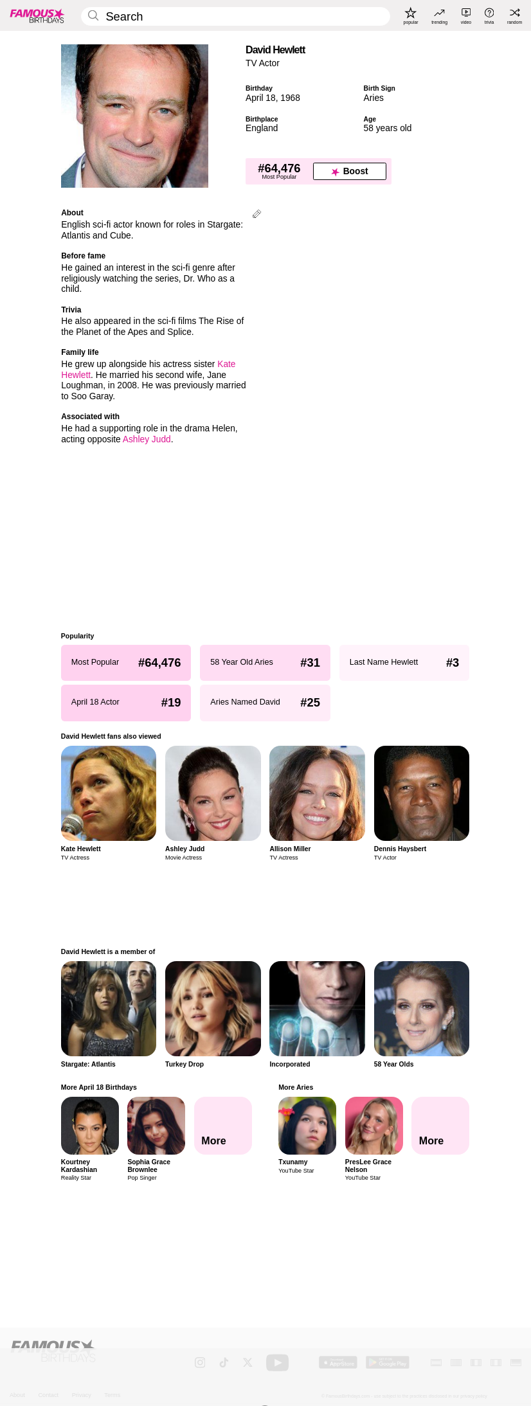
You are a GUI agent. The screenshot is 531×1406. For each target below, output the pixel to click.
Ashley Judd (147, 439)
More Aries (296, 1087)
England (262, 128)
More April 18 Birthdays (99, 1087)
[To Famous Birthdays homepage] (37, 15)
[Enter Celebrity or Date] (235, 16)
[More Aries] (441, 1126)
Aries (374, 98)
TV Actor (263, 63)
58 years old (388, 128)
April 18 (261, 98)
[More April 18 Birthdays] (223, 1126)
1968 (290, 98)
